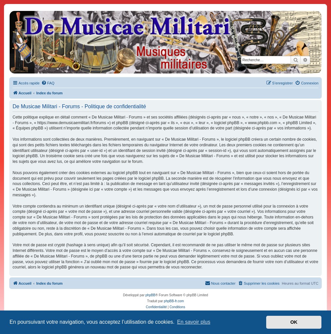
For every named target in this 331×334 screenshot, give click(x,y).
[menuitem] (48, 83)
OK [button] (294, 322)
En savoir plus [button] (193, 322)
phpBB (150, 295)
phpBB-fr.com (174, 301)
